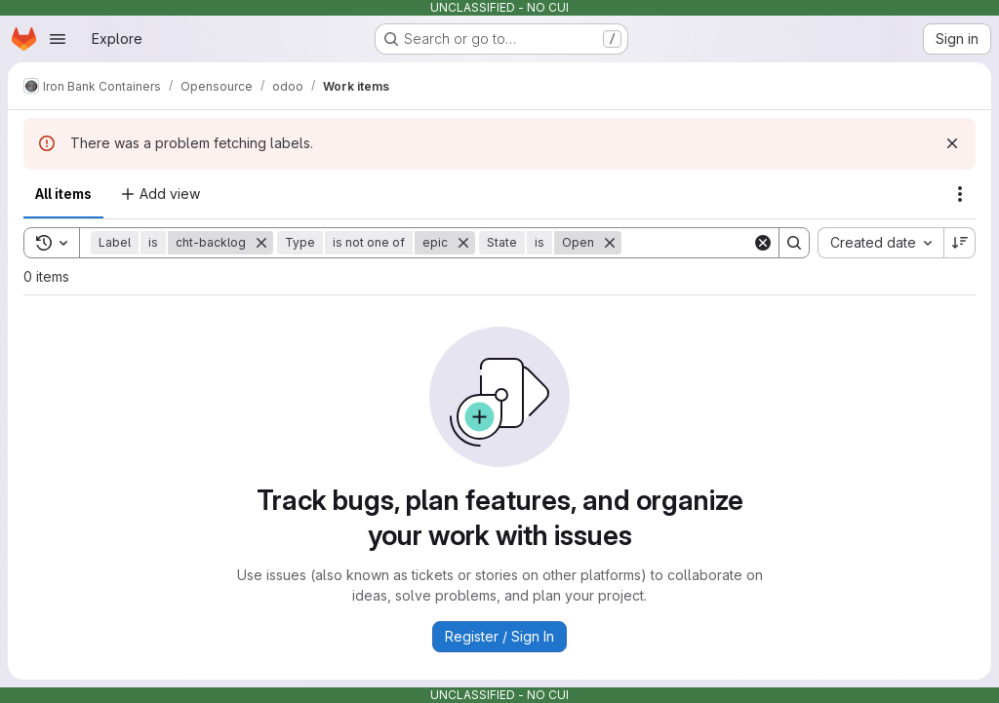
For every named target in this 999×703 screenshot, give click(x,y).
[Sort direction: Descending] (960, 242)
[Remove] (261, 242)
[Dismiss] (952, 143)
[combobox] (880, 242)
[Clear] (763, 242)
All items (63, 193)
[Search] (742, 242)
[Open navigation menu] (57, 39)
